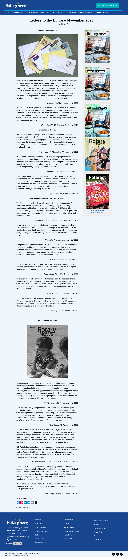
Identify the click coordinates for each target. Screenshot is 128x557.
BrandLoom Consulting (21, 554)
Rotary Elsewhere (85, 12)
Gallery (37, 534)
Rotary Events (39, 538)
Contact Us (97, 539)
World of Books (69, 527)
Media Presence (69, 534)
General (66, 523)
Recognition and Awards (71, 530)
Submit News (71, 12)
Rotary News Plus (31, 12)
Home (7, 12)
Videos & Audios (47, 12)
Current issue (17, 12)
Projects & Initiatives (41, 530)
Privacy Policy (98, 531)
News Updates (68, 538)
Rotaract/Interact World (101, 520)
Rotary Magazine (40, 527)
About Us (38, 519)
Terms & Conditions (100, 527)
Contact (106, 12)
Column (98, 12)
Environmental (68, 519)
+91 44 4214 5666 (15, 539)
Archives (59, 12)
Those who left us (40, 542)
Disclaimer (97, 535)
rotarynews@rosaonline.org (19, 536)
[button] (113, 12)
